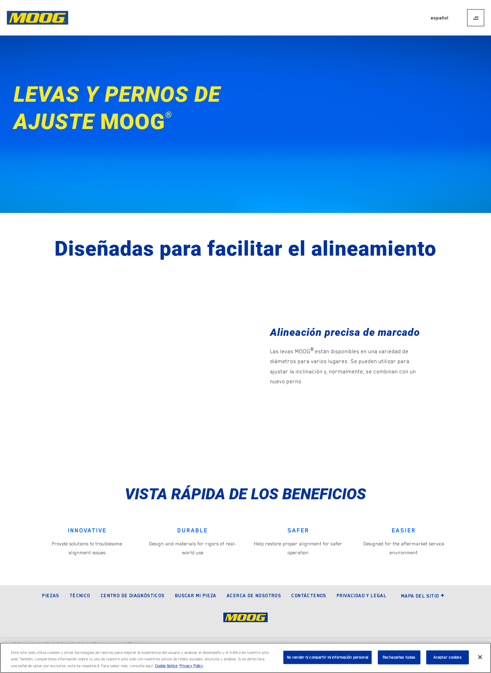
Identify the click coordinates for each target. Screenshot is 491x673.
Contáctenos (308, 595)
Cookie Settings (58, 643)
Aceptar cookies (447, 659)
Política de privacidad (29, 643)
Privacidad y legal (361, 595)
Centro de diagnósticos (133, 595)
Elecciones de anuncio (110, 643)
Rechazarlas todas (399, 659)
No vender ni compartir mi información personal (327, 659)
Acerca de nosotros (254, 595)
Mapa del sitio (423, 596)
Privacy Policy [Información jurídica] (191, 668)
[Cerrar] (480, 658)
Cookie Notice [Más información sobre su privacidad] (166, 668)
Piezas (50, 595)
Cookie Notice (81, 643)
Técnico (80, 595)
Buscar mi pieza (196, 595)
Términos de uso (141, 643)
